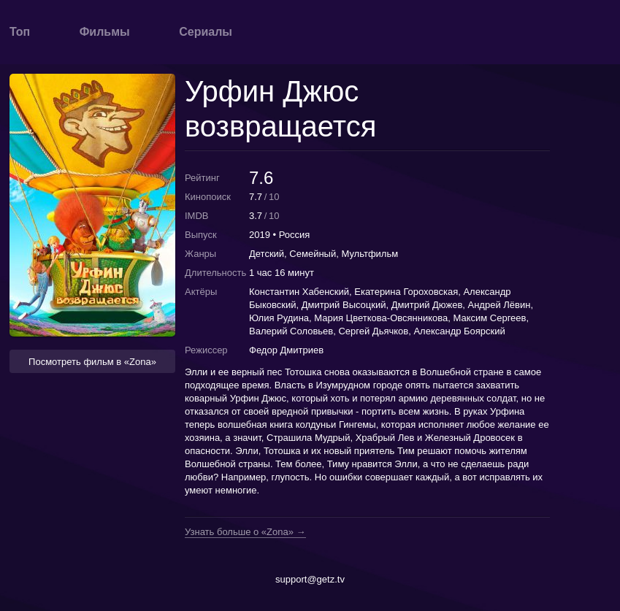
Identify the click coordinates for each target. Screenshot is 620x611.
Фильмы (105, 32)
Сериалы (205, 32)
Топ (19, 32)
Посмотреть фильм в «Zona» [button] (92, 361)
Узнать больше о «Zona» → (245, 532)
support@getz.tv (310, 579)
